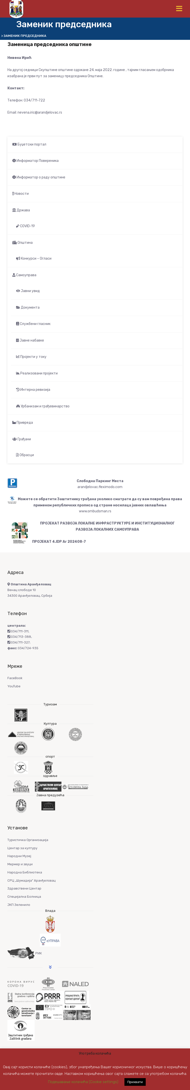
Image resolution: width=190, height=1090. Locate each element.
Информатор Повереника (35, 161)
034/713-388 (19, 637)
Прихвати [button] (135, 1082)
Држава (21, 210)
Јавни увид (28, 291)
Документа (28, 307)
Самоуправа (24, 275)
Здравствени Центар (24, 888)
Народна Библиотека (24, 872)
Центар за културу (22, 848)
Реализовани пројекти (37, 373)
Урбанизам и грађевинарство (43, 406)
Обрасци (25, 455)
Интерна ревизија (33, 390)
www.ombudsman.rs (95, 511)
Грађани (21, 439)
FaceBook (15, 678)
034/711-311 (17, 631)
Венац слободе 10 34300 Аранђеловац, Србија (29, 589)
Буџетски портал (29, 144)
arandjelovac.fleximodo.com (99, 487)
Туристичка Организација (27, 840)
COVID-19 (25, 226)
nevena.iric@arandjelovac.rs (40, 112)
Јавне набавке (30, 340)
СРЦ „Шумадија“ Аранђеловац (31, 880)
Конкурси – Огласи (33, 258)
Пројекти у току (31, 357)
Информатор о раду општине (38, 177)
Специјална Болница (24, 896)
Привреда (22, 423)
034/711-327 (18, 642)
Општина (22, 243)
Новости (20, 194)
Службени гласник (33, 324)
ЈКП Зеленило (18, 905)
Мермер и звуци (20, 864)
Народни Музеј (19, 856)
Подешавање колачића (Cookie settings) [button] (83, 1082)
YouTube (14, 686)
